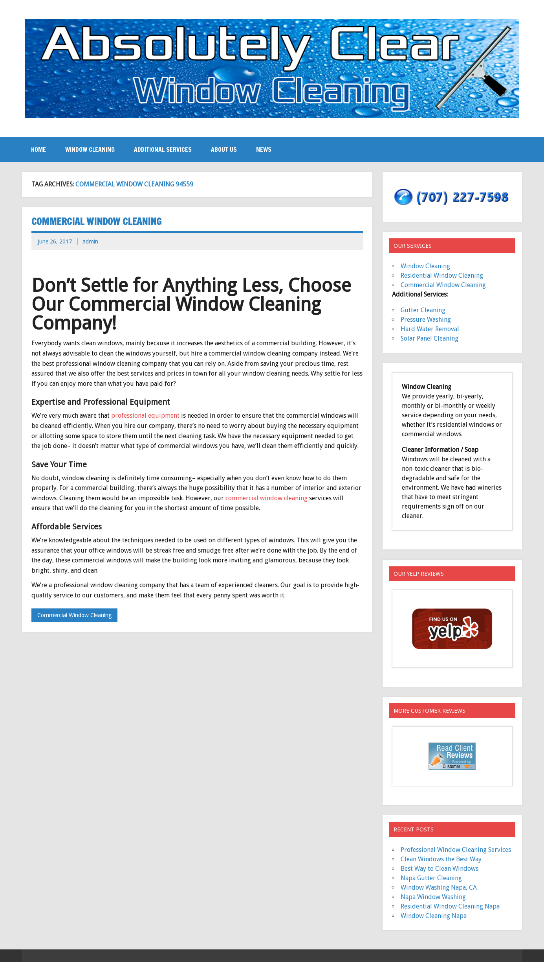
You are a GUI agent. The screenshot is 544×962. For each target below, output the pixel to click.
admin (90, 241)
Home (38, 149)
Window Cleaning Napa (434, 916)
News (263, 149)
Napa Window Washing (433, 897)
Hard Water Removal (430, 329)
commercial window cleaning (266, 498)
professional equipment (146, 415)
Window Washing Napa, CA (439, 887)
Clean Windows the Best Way (441, 859)
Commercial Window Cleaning (96, 221)
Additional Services (163, 149)
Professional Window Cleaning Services (456, 849)
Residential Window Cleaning (442, 275)
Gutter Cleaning (423, 310)
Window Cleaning (90, 149)
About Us (224, 149)
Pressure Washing (426, 319)
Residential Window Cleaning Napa (450, 906)
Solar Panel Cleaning (429, 338)
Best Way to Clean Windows (439, 868)
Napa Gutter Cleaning (431, 878)
